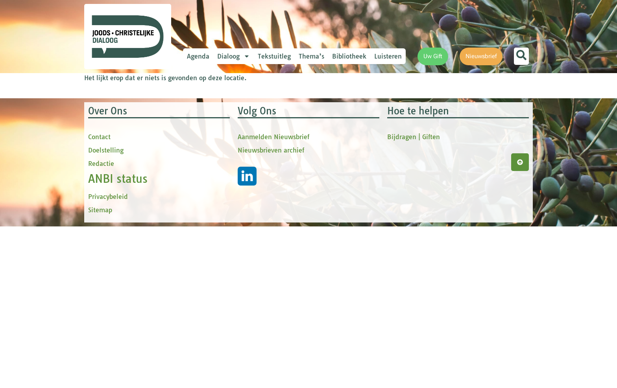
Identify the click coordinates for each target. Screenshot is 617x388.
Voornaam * (219, 138)
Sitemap (100, 371)
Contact (99, 298)
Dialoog (233, 56)
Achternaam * (221, 189)
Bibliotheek (349, 56)
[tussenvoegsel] (255, 175)
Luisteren (388, 56)
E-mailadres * (221, 111)
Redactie (101, 325)
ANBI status (118, 340)
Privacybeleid (108, 358)
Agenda (198, 56)
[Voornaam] (255, 149)
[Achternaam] (255, 201)
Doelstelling (106, 312)
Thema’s (311, 56)
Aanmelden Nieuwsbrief (273, 298)
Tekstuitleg (274, 56)
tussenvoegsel (223, 163)
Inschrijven (255, 222)
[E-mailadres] (255, 124)
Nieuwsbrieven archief (271, 312)
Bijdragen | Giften (413, 298)
